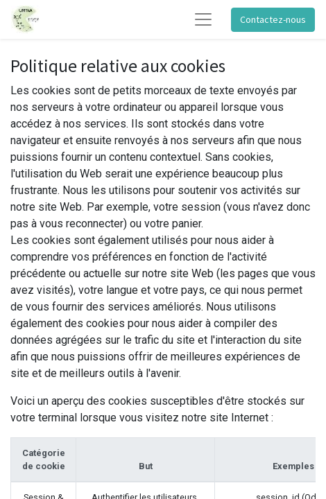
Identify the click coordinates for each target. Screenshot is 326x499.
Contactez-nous (273, 19)
